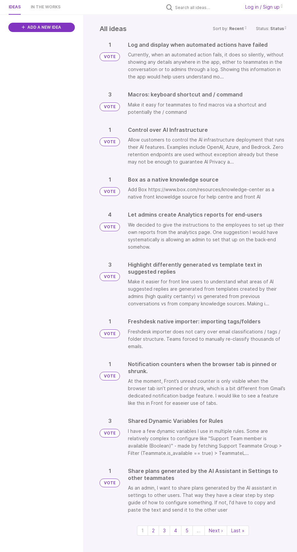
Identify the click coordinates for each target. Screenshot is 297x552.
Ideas (15, 6)
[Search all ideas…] (206, 7)
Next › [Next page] (216, 530)
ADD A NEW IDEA (41, 27)
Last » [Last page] (238, 530)
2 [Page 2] (153, 530)
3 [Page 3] (164, 530)
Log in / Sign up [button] (264, 7)
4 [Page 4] (175, 530)
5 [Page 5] (186, 530)
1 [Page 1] (142, 530)
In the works (45, 6)
